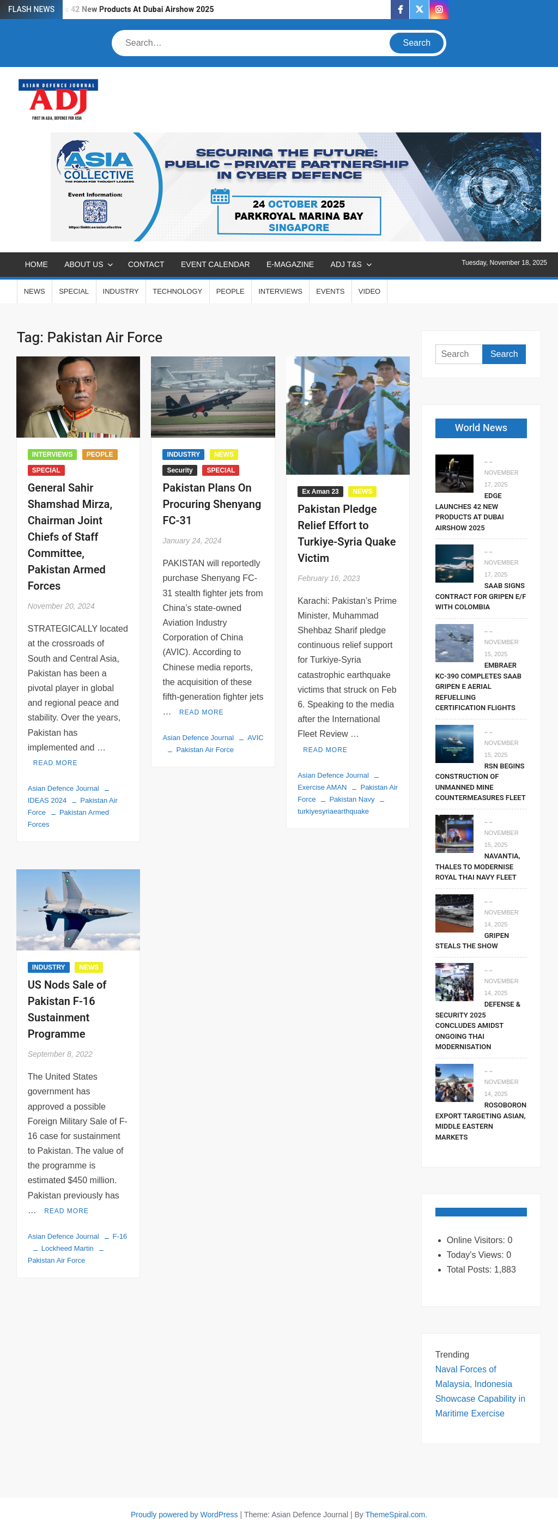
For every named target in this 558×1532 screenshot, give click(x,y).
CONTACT (146, 264)
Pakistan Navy (351, 799)
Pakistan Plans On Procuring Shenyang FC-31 (211, 504)
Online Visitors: (477, 1240)
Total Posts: (470, 1269)
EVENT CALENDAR (215, 264)
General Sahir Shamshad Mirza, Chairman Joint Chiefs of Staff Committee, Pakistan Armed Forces (70, 537)
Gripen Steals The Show (472, 941)
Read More (55, 763)
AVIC (255, 738)
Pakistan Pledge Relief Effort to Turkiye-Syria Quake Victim (347, 533)
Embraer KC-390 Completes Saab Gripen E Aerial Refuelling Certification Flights (478, 686)
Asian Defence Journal (63, 788)
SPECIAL (74, 291)
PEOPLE (230, 291)
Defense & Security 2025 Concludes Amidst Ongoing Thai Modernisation (477, 1025)
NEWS (34, 291)
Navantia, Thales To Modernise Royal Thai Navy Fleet (477, 866)
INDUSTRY (121, 291)
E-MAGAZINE (290, 264)
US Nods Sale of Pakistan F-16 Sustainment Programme (67, 1009)
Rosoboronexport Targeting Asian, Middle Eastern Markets (481, 1121)
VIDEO (369, 291)
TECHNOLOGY (177, 291)
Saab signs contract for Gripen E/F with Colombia (480, 596)
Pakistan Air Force (205, 750)
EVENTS (330, 291)
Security (179, 470)
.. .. (488, 460)
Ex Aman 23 (320, 491)
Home (36, 264)
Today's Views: (476, 1254)
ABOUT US (83, 264)
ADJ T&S (346, 264)
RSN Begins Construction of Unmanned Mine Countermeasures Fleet (480, 782)
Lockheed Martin (67, 1248)
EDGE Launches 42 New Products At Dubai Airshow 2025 (114, 9)
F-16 (120, 1236)
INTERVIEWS (280, 291)
